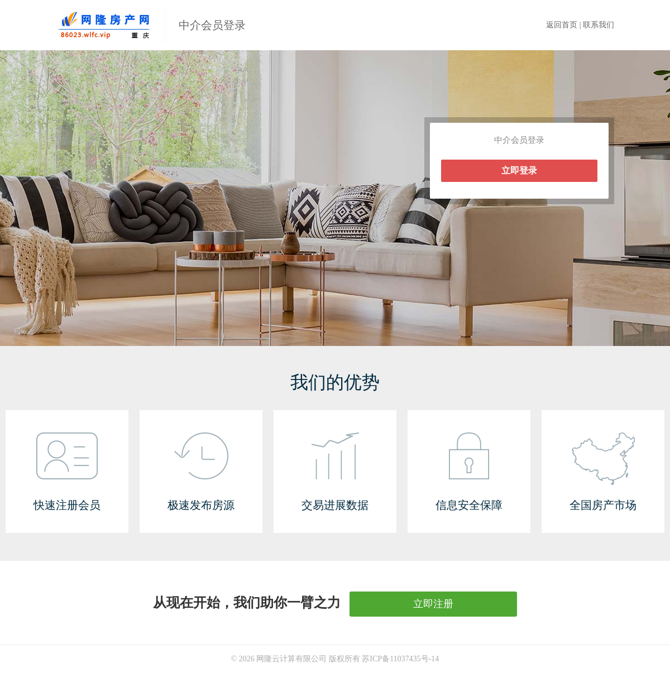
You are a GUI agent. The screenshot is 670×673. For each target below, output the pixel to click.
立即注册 (433, 603)
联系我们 (598, 25)
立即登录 (519, 170)
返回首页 (561, 25)
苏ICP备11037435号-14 (400, 659)
